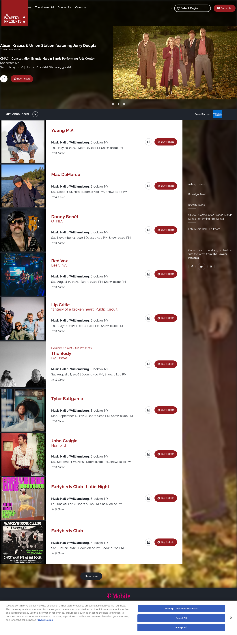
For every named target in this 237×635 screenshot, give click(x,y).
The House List (71, 7)
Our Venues (51, 7)
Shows (36, 7)
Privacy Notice (45, 620)
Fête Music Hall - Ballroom (203, 229)
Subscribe (226, 8)
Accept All (181, 627)
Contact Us (92, 7)
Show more (91, 575)
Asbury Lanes (195, 184)
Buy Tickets (166, 141)
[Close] (231, 618)
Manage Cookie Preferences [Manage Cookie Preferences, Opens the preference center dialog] (181, 608)
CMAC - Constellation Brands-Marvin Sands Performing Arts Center (209, 216)
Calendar (108, 7)
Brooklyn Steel (195, 194)
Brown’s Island (195, 204)
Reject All (181, 618)
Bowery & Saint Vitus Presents (73, 348)
